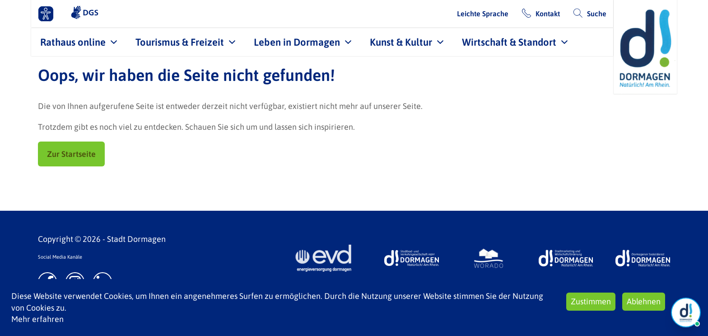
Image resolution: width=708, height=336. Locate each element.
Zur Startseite (71, 154)
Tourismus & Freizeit (179, 42)
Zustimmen (591, 301)
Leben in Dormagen (297, 42)
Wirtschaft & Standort (509, 42)
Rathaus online (73, 42)
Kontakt (548, 13)
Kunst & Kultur (401, 42)
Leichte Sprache (482, 13)
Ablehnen (644, 301)
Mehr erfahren (37, 319)
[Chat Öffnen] (686, 312)
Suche (596, 13)
